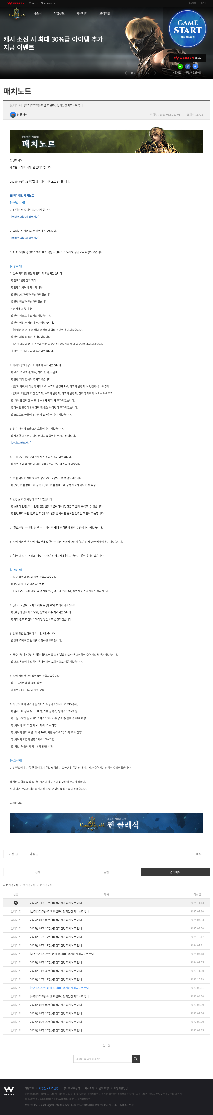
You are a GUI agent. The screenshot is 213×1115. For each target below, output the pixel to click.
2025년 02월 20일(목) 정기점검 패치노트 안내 (56, 928)
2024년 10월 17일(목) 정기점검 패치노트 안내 (56, 937)
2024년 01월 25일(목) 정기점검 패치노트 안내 (56, 962)
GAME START (188, 29)
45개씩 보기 (46, 885)
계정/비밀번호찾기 (194, 72)
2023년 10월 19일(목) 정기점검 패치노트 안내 (56, 979)
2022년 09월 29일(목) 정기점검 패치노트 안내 (56, 1022)
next (155, 72)
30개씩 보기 (29, 885)
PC (33, 3)
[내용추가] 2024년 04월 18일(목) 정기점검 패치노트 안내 (62, 954)
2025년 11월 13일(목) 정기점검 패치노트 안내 (56, 903)
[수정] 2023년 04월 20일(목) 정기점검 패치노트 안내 (59, 996)
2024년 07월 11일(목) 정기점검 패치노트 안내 (56, 945)
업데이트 (175, 872)
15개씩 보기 (12, 885)
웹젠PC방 (104, 1088)
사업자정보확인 (83, 1098)
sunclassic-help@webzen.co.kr (57, 1098)
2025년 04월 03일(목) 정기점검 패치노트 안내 (56, 920)
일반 (106, 872)
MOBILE (48, 3)
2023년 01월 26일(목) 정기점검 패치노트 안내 (56, 1013)
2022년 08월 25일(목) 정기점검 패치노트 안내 (56, 1030)
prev (126, 72)
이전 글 (13, 854)
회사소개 (89, 1088)
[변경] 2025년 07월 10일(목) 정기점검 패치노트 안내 (59, 911)
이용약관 (29, 1088)
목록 (199, 854)
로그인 (203, 3)
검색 (136, 1059)
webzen (15, 3)
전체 (37, 872)
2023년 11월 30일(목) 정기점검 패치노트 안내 (56, 971)
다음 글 (34, 854)
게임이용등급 (121, 1088)
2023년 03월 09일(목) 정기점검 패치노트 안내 (56, 1005)
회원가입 (192, 3)
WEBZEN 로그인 (187, 58)
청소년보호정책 (72, 1088)
